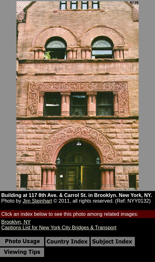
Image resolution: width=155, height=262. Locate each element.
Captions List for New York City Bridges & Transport (59, 227)
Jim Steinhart (37, 201)
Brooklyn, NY (16, 222)
